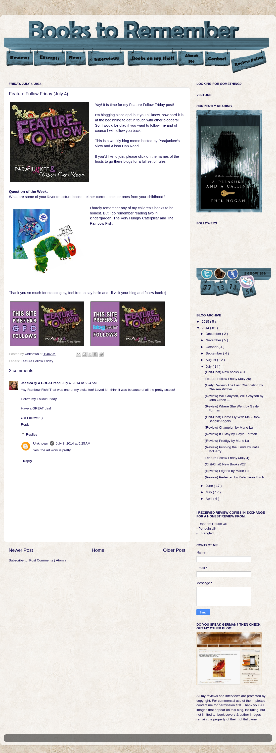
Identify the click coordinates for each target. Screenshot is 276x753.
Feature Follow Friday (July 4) (227, 458)
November (214, 340)
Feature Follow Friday (37, 361)
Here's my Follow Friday (39, 399)
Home (98, 550)
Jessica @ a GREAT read (40, 383)
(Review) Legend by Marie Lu (227, 471)
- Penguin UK (206, 528)
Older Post (174, 550)
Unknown (40, 443)
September (214, 353)
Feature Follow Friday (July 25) (228, 379)
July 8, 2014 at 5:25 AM (73, 443)
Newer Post (21, 550)
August (211, 360)
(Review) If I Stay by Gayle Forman (231, 434)
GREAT (38, 408)
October (212, 347)
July (209, 366)
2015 (206, 321)
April (209, 499)
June (210, 486)
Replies (31, 434)
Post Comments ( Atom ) (47, 560)
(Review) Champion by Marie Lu (229, 427)
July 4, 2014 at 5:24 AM (79, 383)
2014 (206, 328)
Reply (25, 424)
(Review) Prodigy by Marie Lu (227, 441)
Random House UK (212, 524)
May (209, 492)
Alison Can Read (124, 146)
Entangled (206, 533)
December (214, 334)
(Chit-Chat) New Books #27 (225, 464)
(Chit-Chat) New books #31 (225, 372)
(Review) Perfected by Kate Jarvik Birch (234, 477)
